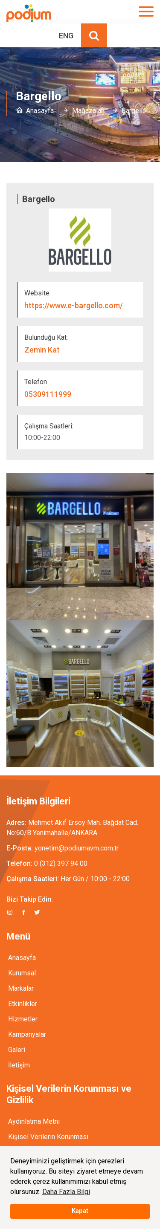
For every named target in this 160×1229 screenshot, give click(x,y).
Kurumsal (22, 973)
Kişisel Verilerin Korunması (48, 1137)
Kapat (80, 1211)
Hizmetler (23, 1019)
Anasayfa (40, 111)
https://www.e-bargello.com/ (73, 305)
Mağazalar (87, 111)
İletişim (19, 1065)
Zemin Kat (42, 349)
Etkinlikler (22, 1004)
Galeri (16, 1050)
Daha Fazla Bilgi (66, 1192)
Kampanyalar (27, 1034)
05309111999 (47, 394)
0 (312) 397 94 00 (60, 863)
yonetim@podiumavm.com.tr (77, 848)
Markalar (21, 988)
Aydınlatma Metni (34, 1121)
